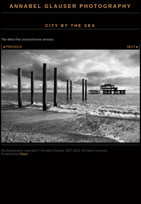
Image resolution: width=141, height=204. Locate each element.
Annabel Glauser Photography (71, 6)
